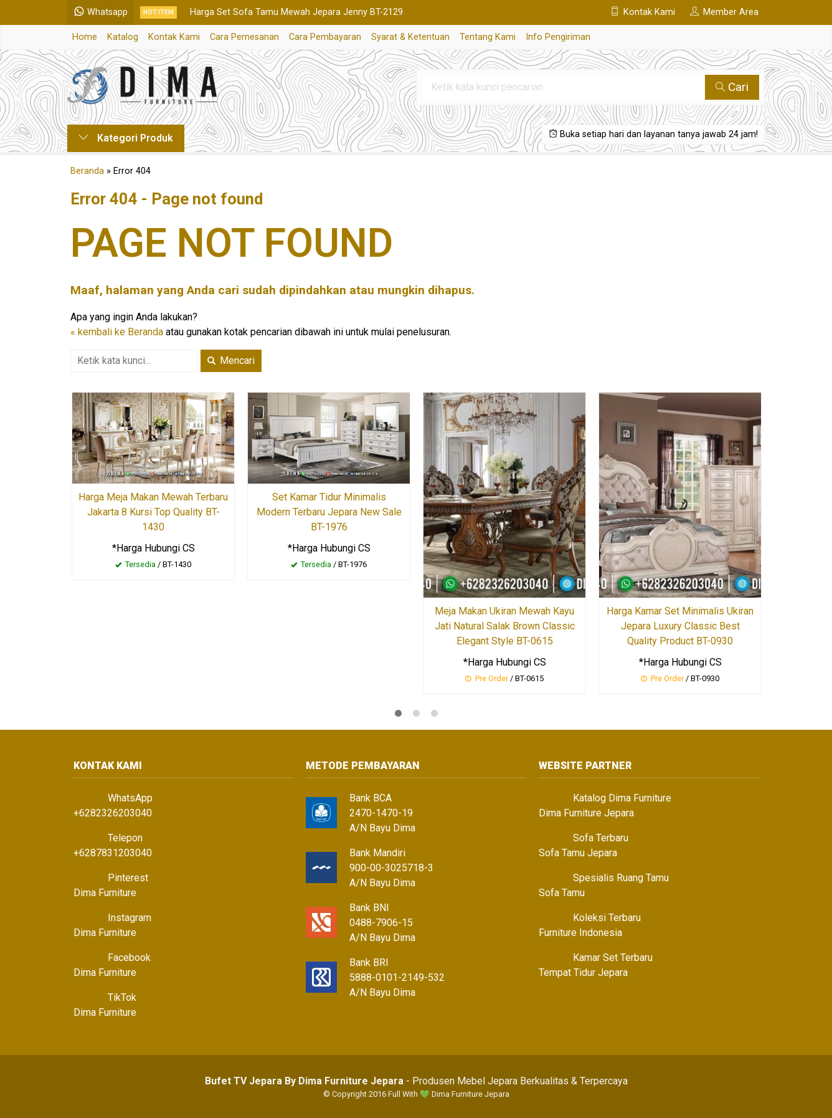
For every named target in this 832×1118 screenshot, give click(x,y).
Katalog (122, 37)
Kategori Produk (125, 138)
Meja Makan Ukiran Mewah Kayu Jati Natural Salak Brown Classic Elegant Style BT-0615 (505, 626)
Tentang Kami (488, 37)
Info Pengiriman (558, 37)
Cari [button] (732, 87)
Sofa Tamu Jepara (578, 853)
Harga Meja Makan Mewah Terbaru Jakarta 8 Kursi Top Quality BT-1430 (153, 512)
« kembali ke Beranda (116, 332)
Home (84, 37)
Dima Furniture (104, 893)
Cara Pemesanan (244, 37)
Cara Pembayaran (325, 37)
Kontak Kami (174, 37)
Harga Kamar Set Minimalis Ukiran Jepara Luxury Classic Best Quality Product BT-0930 (680, 626)
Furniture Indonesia (580, 933)
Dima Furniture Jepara (586, 813)
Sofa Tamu (562, 893)
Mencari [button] (231, 360)
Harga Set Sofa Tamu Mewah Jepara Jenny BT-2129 (296, 12)
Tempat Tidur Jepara (583, 972)
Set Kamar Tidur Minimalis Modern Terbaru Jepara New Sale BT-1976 (329, 512)
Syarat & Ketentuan (410, 37)
